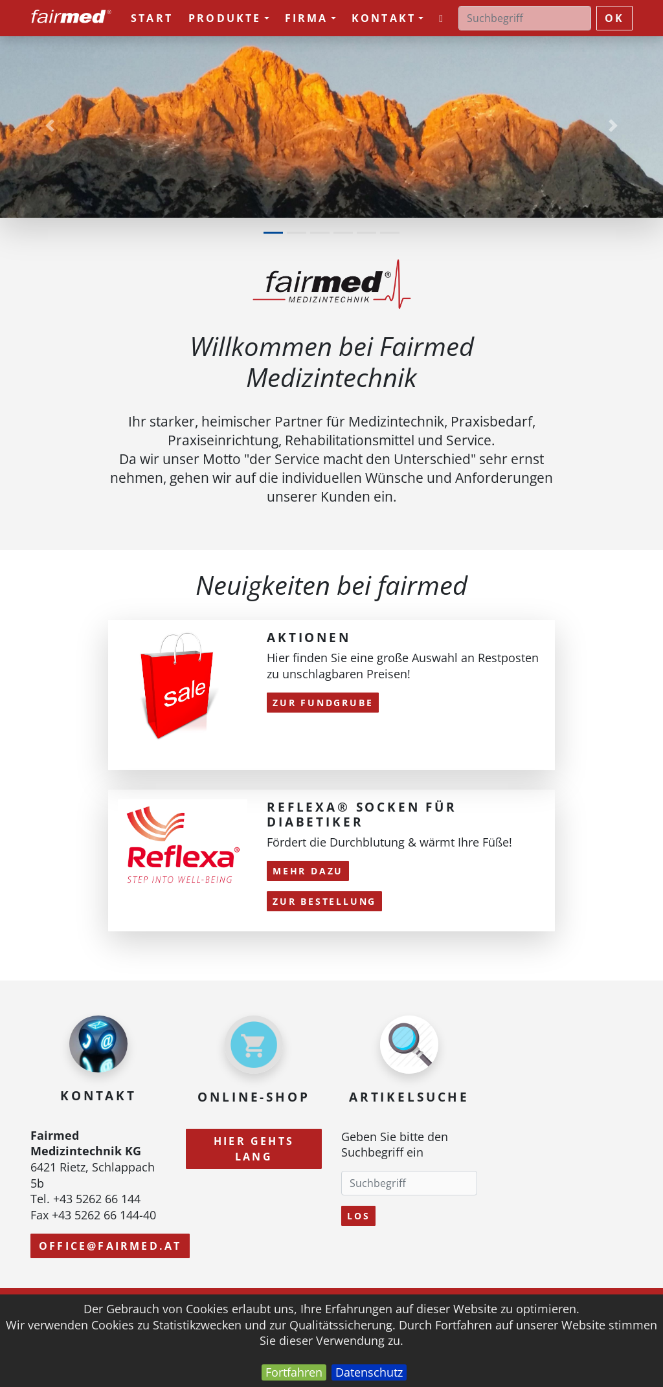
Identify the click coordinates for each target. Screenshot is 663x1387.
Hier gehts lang (254, 1149)
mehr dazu (308, 871)
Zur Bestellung (324, 901)
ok (614, 18)
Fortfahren (293, 1372)
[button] (50, 125)
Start (152, 18)
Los (358, 1216)
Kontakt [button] (387, 18)
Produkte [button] (228, 18)
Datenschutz (369, 1372)
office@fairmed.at (110, 1246)
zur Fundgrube (323, 702)
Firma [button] (310, 18)
